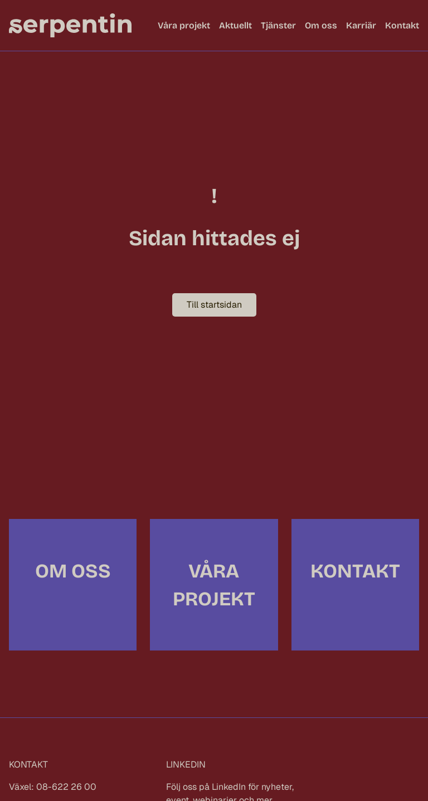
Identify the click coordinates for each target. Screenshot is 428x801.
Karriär (361, 25)
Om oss (321, 25)
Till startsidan (214, 304)
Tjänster (278, 25)
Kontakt (402, 25)
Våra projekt (184, 25)
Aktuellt (235, 25)
